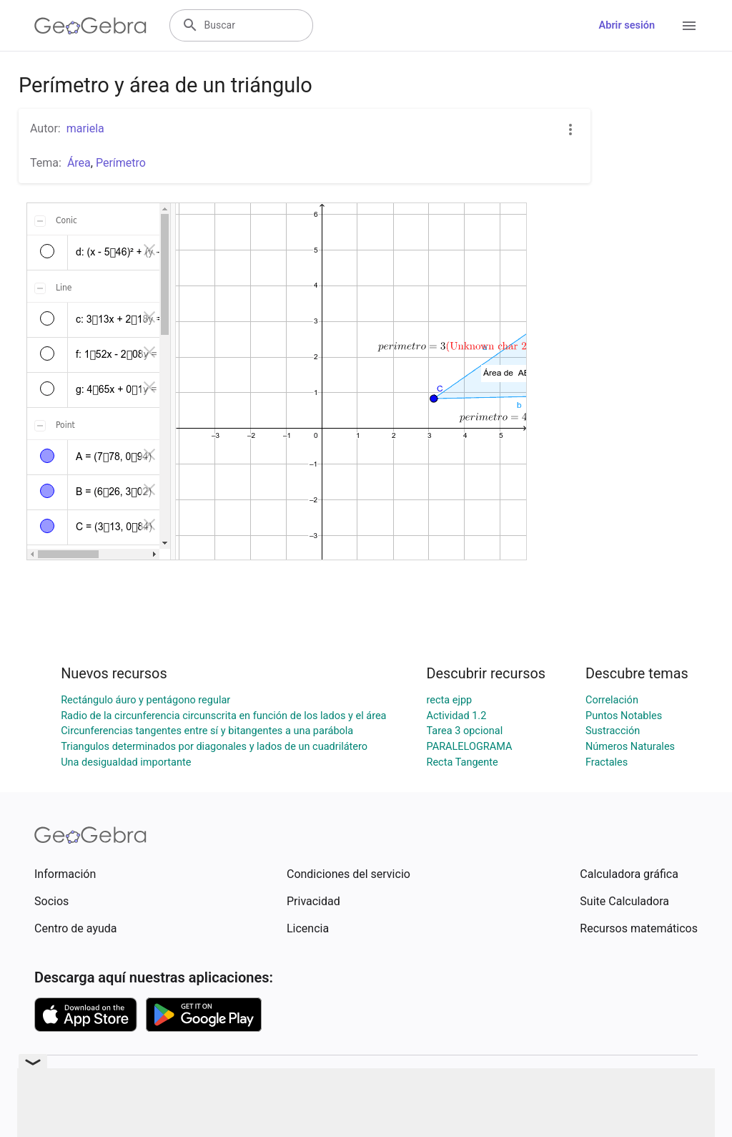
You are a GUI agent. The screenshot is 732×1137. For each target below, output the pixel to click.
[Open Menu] (689, 25)
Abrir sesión (627, 25)
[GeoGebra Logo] (90, 25)
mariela (85, 128)
